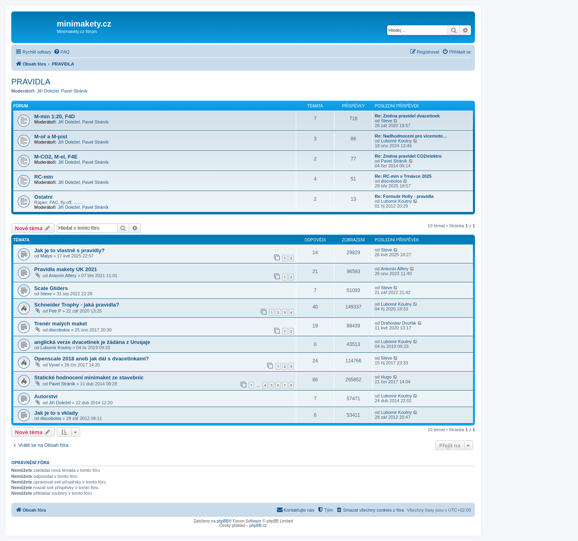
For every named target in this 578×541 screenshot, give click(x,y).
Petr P (55, 311)
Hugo (386, 376)
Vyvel (54, 364)
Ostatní (43, 197)
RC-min (43, 177)
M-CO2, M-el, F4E (56, 157)
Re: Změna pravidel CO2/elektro (408, 156)
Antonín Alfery (62, 275)
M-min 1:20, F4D (54, 116)
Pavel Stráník (74, 90)
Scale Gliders (51, 288)
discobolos (391, 181)
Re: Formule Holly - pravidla (404, 196)
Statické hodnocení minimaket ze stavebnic (89, 377)
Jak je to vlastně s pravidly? (69, 250)
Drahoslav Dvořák (398, 323)
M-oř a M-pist (50, 137)
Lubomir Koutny (396, 140)
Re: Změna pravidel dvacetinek (407, 115)
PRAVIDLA (30, 81)
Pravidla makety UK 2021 (65, 269)
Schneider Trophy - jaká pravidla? (76, 305)
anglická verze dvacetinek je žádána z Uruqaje (92, 342)
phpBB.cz (258, 525)
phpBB (223, 521)
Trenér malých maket (60, 324)
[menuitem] (62, 52)
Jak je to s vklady (56, 413)
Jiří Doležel (48, 90)
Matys (46, 255)
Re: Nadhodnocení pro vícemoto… (411, 136)
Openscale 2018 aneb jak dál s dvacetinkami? (91, 359)
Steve (386, 120)
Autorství (46, 396)
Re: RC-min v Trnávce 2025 (403, 176)
